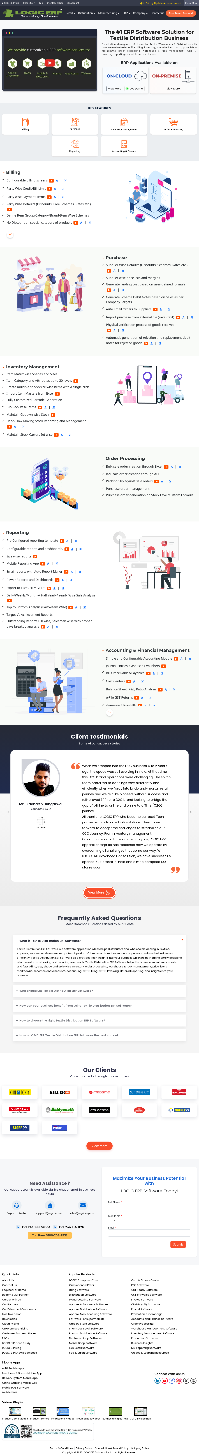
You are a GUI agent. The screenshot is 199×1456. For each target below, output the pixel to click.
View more (100, 1146)
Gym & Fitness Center (145, 1280)
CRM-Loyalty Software (145, 1304)
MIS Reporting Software (146, 1348)
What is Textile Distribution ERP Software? (50, 941)
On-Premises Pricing (15, 1328)
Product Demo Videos (15, 1413)
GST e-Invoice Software (146, 1295)
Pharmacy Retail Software (86, 1328)
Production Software (144, 1338)
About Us (8, 1280)
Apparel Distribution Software (88, 1309)
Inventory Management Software (152, 1333)
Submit (178, 1244)
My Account (73, 3)
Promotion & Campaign (146, 1314)
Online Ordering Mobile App (20, 1383)
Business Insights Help (115, 1413)
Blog (40, 3)
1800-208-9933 (11, 3)
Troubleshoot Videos (88, 1413)
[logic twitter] (186, 1381)
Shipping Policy (140, 1448)
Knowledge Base (55, 3)
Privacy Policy (84, 1448)
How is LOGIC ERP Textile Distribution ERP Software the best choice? (68, 1035)
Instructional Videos (62, 1413)
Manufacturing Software (85, 1299)
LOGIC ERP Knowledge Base (19, 1353)
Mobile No (115, 1216)
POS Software (140, 1285)
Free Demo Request (181, 13)
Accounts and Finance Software (152, 1319)
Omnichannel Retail (81, 1285)
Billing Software (79, 1290)
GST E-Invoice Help (141, 1413)
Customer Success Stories (19, 1333)
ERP (126, 13)
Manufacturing (109, 13)
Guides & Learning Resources (150, 1353)
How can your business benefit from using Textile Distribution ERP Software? (75, 1006)
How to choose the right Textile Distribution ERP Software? (62, 1020)
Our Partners (10, 1304)
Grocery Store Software (84, 1324)
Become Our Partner (15, 1295)
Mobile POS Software (15, 1387)
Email (112, 1227)
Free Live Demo (12, 1314)
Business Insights (142, 1343)
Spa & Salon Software (83, 1353)
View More (114, 88)
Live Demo (134, 88)
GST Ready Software (144, 1290)
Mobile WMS (9, 1392)
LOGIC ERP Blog (11, 1348)
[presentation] (8, 812)
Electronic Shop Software (85, 1338)
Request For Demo (14, 1290)
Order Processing (142, 1324)
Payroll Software (141, 1309)
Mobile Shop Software (83, 1343)
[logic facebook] (172, 1381)
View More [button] (99, 892)
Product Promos (39, 1413)
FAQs (5, 1338)
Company (140, 13)
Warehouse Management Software (154, 1328)
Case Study (29, 3)
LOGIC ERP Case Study (16, 1343)
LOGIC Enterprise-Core (83, 1280)
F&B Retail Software (81, 1348)
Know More (191, 3)
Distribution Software (82, 1295)
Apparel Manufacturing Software (90, 1314)
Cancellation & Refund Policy (111, 1448)
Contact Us (9, 1285)
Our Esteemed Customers (19, 1309)
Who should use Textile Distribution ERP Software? (56, 991)
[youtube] (165, 1381)
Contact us (157, 13)
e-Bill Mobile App (13, 1368)
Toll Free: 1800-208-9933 (49, 1235)
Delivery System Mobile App (20, 1378)
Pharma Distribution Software (88, 1333)
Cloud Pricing (10, 1324)
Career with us (11, 1299)
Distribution (86, 13)
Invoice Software (142, 1299)
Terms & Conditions (61, 1448)
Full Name (115, 1202)
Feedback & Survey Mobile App (22, 1373)
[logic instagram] (179, 1381)
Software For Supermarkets (87, 1319)
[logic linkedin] (157, 1381)
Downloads (9, 1319)
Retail (70, 13)
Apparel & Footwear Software (88, 1304)
